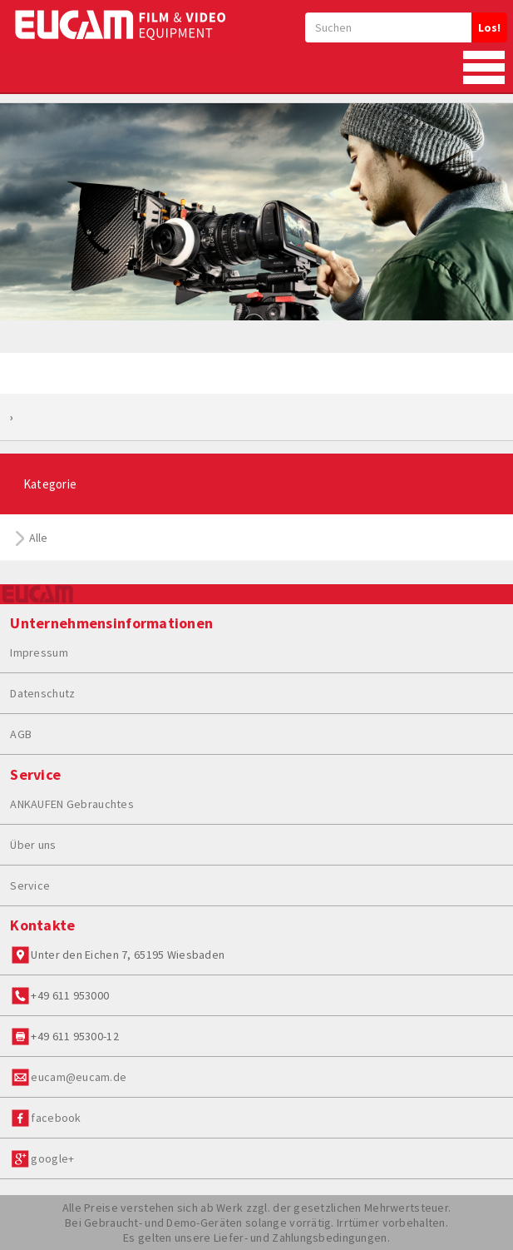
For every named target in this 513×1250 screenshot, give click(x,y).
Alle (32, 537)
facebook (56, 1117)
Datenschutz (42, 693)
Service (30, 885)
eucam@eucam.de (78, 1076)
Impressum (39, 652)
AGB (21, 734)
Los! (489, 27)
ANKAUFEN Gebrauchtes (72, 803)
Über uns (33, 844)
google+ (52, 1158)
